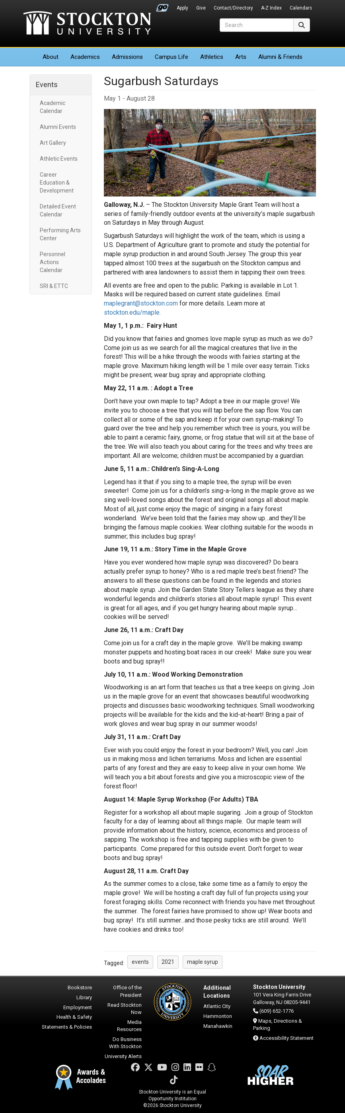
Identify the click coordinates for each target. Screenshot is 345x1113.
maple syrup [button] (202, 962)
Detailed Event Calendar (58, 210)
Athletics (211, 56)
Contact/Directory (233, 8)
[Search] (257, 25)
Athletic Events (59, 159)
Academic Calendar (52, 107)
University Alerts (123, 1056)
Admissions (127, 56)
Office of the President (127, 991)
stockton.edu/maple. (132, 312)
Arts (240, 56)
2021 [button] (168, 962)
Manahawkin (217, 1026)
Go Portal (162, 6)
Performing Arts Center (60, 234)
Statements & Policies (67, 1027)
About (50, 56)
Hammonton (217, 1016)
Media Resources (129, 1026)
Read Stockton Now (124, 1009)
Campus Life (171, 56)
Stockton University (87, 24)
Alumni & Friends (280, 56)
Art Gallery (53, 143)
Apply (182, 8)
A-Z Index (271, 8)
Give (201, 8)
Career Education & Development (57, 182)
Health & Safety (74, 1017)
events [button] (140, 962)
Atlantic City (216, 1006)
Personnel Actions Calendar (52, 262)
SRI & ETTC (54, 286)
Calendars (301, 8)
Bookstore (80, 987)
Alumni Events (58, 127)
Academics (85, 56)
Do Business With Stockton (125, 1043)
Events (47, 84)
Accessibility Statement (286, 1038)
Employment (77, 1007)
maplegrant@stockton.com (141, 303)
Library (84, 997)
